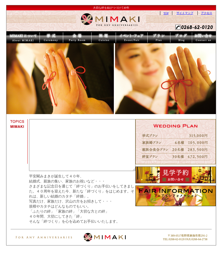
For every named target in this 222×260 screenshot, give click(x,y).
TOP (172, 13)
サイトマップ (191, 13)
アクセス (213, 13)
